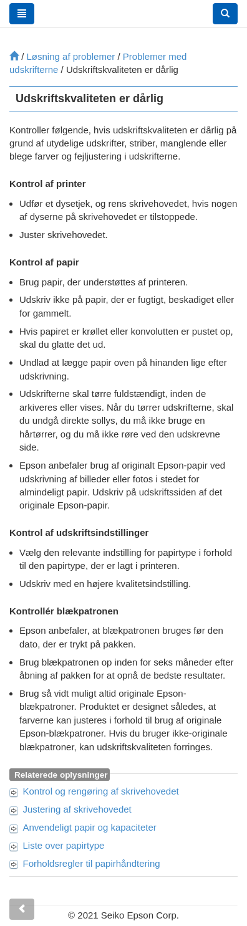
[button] (225, 13)
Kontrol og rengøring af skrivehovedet (101, 791)
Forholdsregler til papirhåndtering (91, 863)
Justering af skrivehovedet (77, 809)
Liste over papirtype (64, 845)
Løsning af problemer (71, 56)
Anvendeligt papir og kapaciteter (90, 827)
